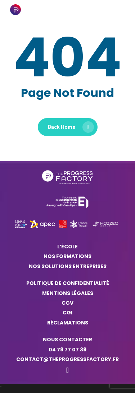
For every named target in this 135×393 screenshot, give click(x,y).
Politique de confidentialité (67, 283)
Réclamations (67, 322)
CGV (67, 303)
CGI (67, 312)
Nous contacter (67, 339)
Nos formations (67, 256)
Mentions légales (67, 293)
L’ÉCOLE (67, 246)
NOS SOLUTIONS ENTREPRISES (68, 266)
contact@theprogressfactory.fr (67, 359)
